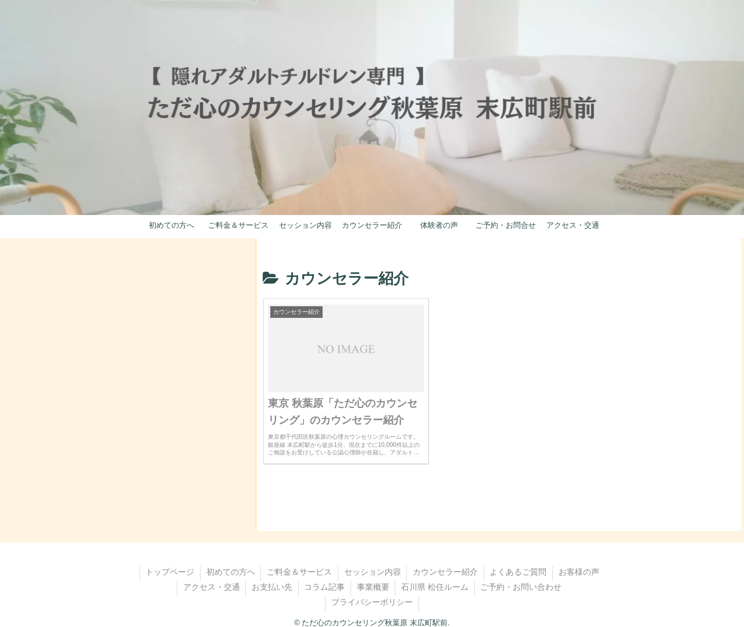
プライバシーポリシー (372, 590)
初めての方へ (230, 560)
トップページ (169, 560)
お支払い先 (271, 575)
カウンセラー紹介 (445, 560)
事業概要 (373, 575)
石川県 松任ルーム (435, 575)
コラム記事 (324, 575)
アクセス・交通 (210, 575)
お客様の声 (580, 560)
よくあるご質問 (519, 560)
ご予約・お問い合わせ (522, 575)
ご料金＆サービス (299, 560)
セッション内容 (372, 560)
